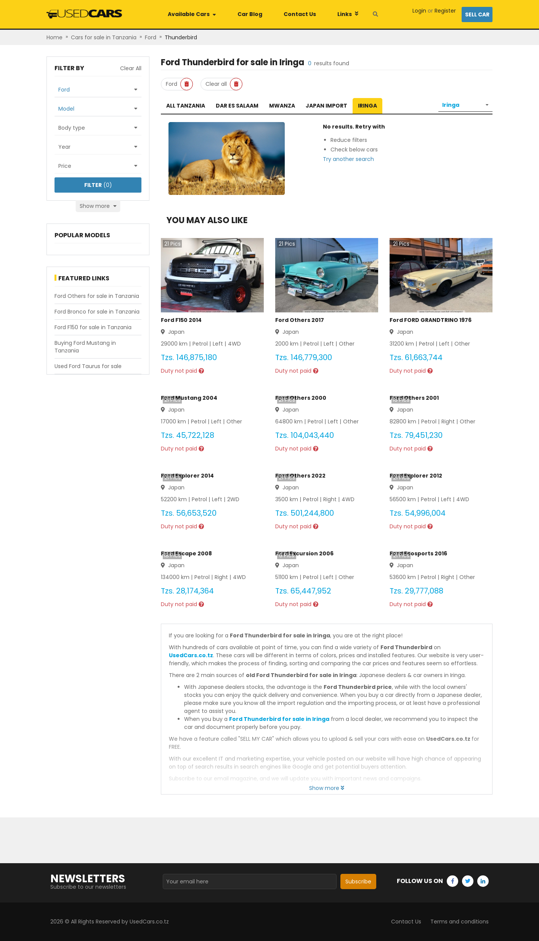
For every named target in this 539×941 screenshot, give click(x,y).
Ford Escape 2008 (186, 553)
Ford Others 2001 (414, 398)
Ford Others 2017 (299, 320)
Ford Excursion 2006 (304, 553)
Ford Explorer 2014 (187, 475)
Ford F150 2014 (181, 320)
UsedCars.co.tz (191, 655)
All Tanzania (185, 105)
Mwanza (282, 105)
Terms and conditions (459, 921)
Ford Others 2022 (300, 475)
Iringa (367, 105)
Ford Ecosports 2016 (418, 553)
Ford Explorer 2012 (416, 475)
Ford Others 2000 (300, 398)
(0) (98, 185)
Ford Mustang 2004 (189, 398)
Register (445, 10)
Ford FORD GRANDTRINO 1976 (431, 320)
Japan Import (326, 105)
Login (419, 10)
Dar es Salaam (237, 105)
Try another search (348, 159)
